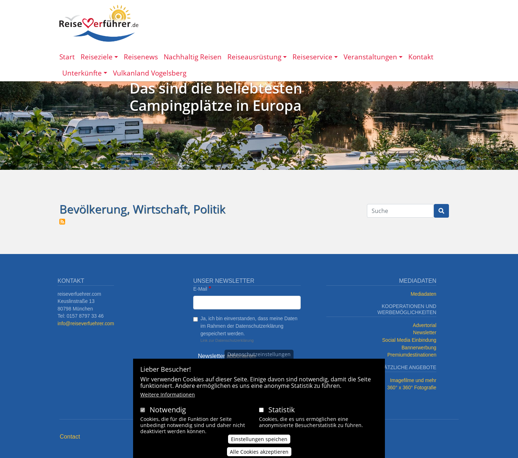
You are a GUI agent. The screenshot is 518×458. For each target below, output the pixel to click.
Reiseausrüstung (254, 57)
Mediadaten (423, 294)
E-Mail (200, 289)
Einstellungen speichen (259, 444)
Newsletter (424, 332)
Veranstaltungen (370, 57)
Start (67, 57)
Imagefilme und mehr (413, 380)
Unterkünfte (82, 73)
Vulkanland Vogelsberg (149, 73)
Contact (70, 437)
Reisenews (141, 57)
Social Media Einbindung (409, 340)
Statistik (281, 415)
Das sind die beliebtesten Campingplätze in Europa (216, 96)
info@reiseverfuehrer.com (86, 323)
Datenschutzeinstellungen (259, 359)
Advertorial (425, 325)
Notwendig (168, 415)
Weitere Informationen (167, 399)
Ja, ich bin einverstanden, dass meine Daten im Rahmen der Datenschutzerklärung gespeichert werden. (248, 326)
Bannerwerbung (418, 347)
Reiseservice (312, 57)
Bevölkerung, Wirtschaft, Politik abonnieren (62, 222)
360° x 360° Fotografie (411, 387)
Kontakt (420, 57)
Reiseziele (97, 57)
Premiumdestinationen (411, 355)
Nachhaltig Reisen (193, 57)
